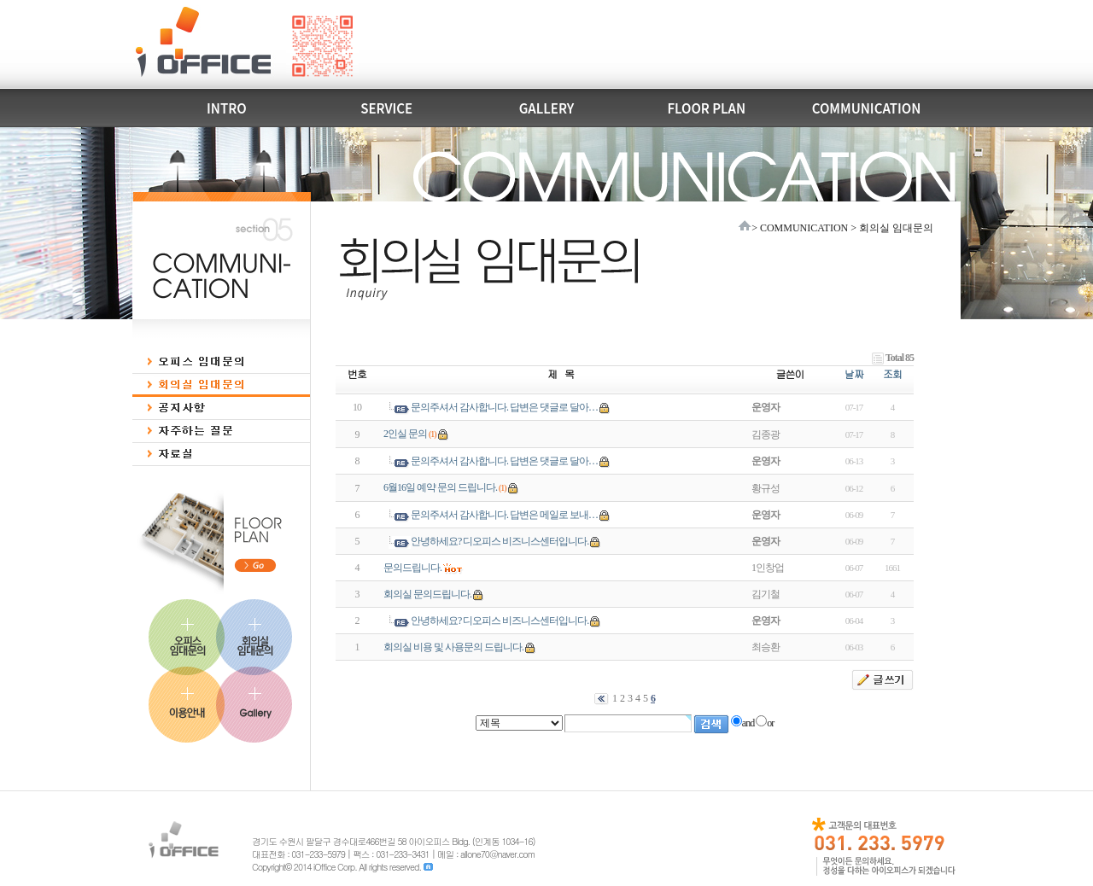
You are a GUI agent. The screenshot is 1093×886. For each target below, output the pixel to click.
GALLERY (546, 108)
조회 (892, 373)
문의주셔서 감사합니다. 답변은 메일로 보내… (504, 515)
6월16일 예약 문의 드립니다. (440, 487)
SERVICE (386, 108)
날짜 (854, 373)
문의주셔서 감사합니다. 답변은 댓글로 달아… (504, 407)
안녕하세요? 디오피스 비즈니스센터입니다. (499, 541)
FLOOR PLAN (706, 108)
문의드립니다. (412, 568)
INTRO (227, 108)
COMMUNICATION (866, 108)
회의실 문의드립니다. (427, 594)
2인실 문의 (405, 434)
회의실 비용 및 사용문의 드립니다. (453, 647)
